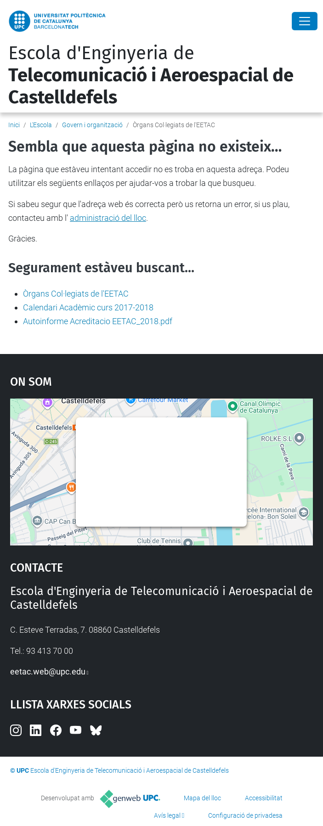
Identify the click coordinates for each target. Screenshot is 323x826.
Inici (14, 125)
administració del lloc (108, 218)
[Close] (304, 21)
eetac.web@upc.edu (47, 671)
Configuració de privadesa (245, 815)
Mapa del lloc (202, 798)
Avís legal (167, 815)
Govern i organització (92, 125)
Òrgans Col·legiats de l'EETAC (76, 293)
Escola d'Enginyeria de (151, 75)
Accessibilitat (264, 798)
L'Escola (41, 125)
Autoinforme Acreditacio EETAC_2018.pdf (97, 321)
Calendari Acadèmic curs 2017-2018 (88, 307)
